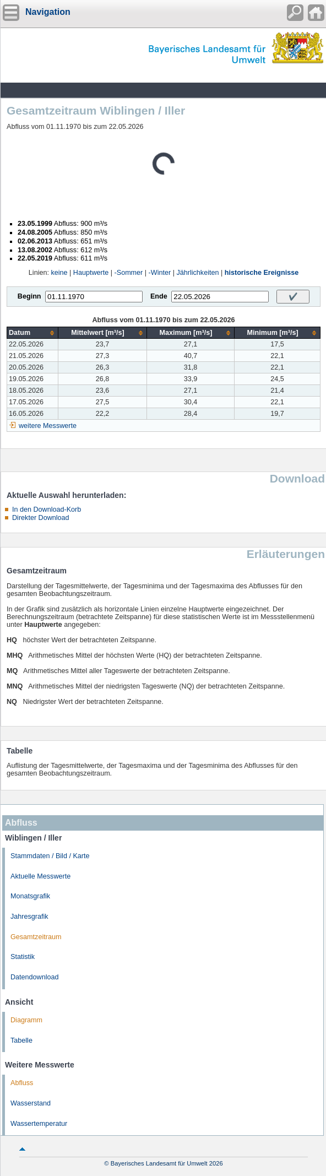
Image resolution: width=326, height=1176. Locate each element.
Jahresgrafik (29, 916)
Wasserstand (30, 1103)
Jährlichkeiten (197, 273)
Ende (158, 296)
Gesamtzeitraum (35, 937)
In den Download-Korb (46, 509)
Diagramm (26, 1020)
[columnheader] (32, 333)
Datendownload (34, 977)
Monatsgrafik (30, 896)
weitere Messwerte (48, 426)
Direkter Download (40, 518)
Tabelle (21, 1040)
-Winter (160, 273)
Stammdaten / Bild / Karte (50, 856)
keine (59, 273)
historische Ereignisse (261, 273)
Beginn (29, 296)
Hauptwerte (90, 273)
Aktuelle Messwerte (40, 876)
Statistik (22, 957)
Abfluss (21, 1083)
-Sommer (129, 273)
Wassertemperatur (38, 1124)
